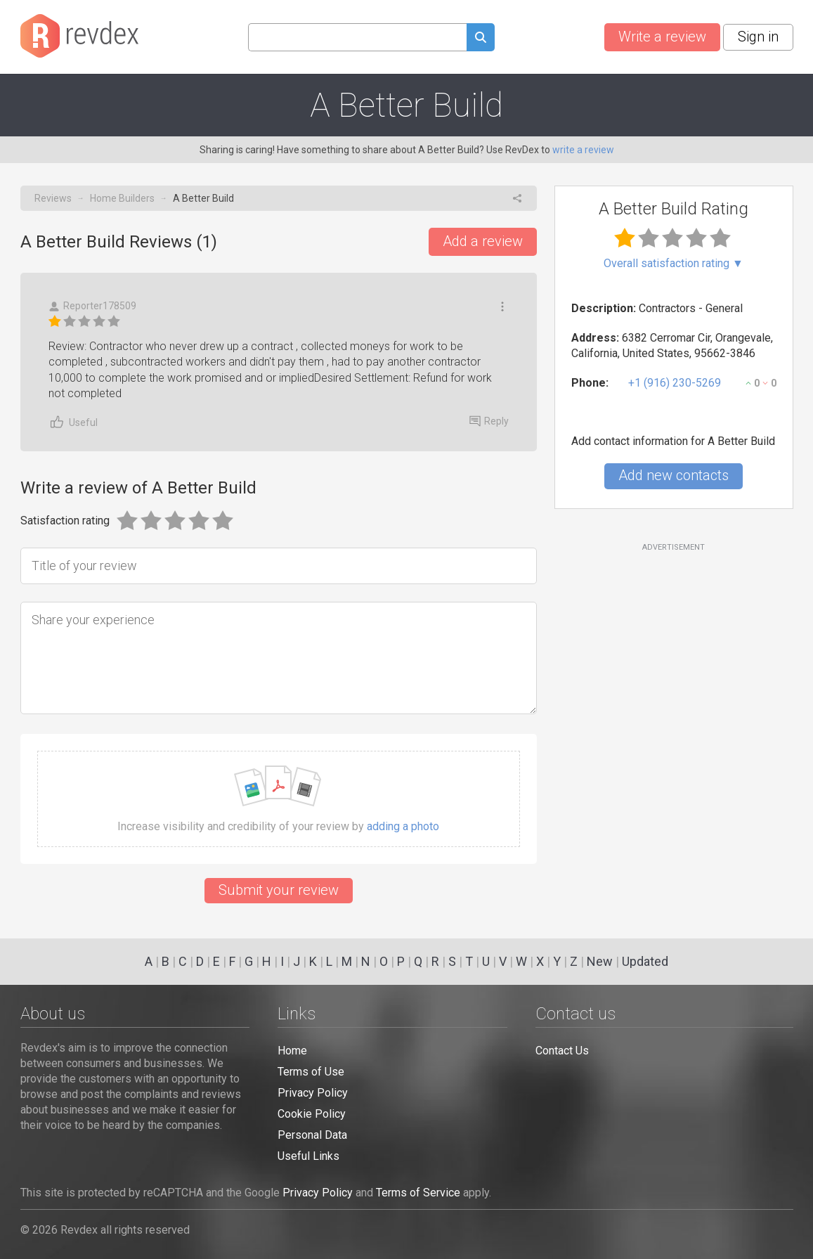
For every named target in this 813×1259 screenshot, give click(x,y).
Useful (73, 422)
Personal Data (312, 1135)
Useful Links (308, 1156)
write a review (583, 149)
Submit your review (279, 890)
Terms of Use (311, 1071)
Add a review (483, 241)
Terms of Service (418, 1192)
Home (292, 1050)
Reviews (53, 198)
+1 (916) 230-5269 (674, 382)
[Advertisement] (673, 667)
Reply (489, 421)
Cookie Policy (312, 1114)
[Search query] (357, 37)
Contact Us (562, 1050)
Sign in (758, 36)
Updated (645, 961)
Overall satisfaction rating (673, 263)
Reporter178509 (92, 306)
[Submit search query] (481, 39)
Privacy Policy (313, 1092)
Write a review (662, 36)
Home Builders (122, 198)
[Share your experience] (278, 658)
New (600, 961)
